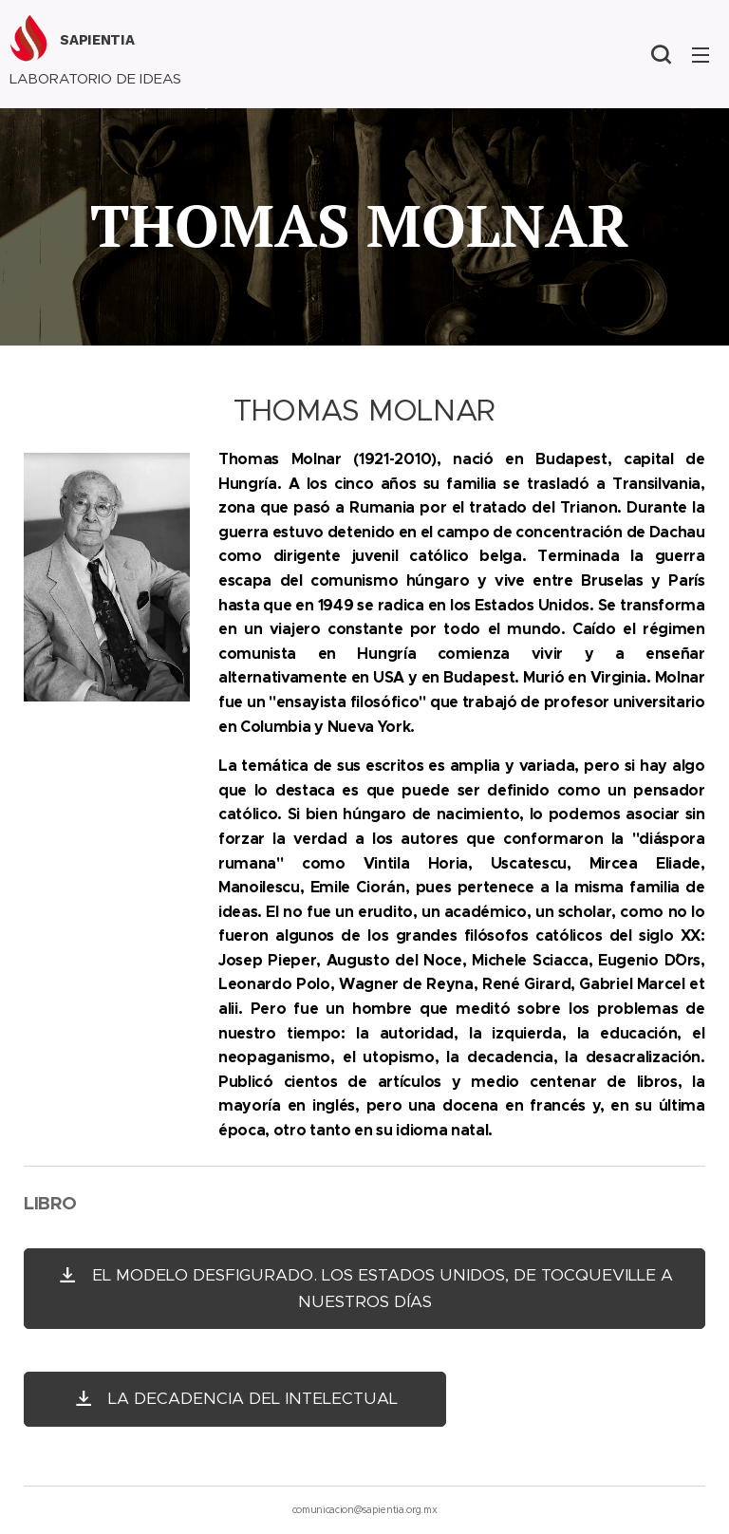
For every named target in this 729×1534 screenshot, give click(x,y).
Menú (700, 55)
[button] (661, 54)
